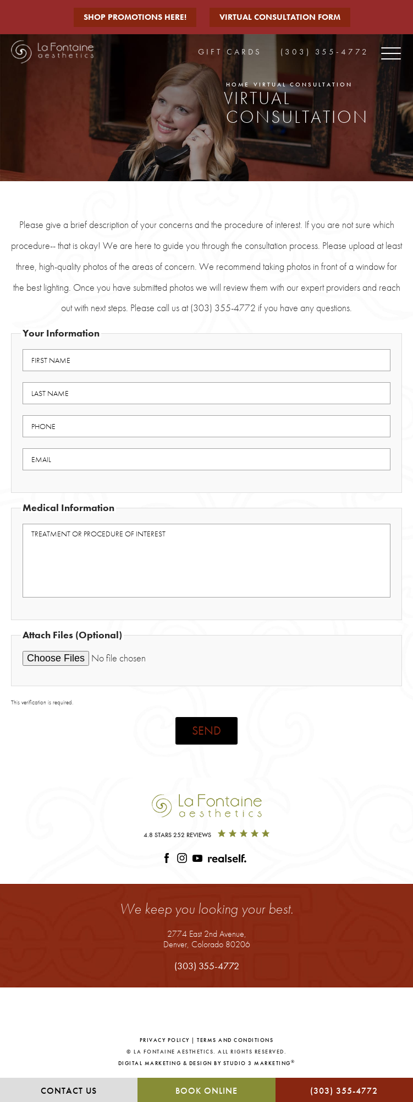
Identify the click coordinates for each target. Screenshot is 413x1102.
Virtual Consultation (303, 84)
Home (238, 84)
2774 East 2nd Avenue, (206, 938)
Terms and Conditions (235, 1040)
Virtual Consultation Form (279, 17)
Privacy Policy (165, 1040)
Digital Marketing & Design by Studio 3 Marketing (206, 1063)
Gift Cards (230, 51)
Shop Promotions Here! (135, 17)
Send (206, 731)
